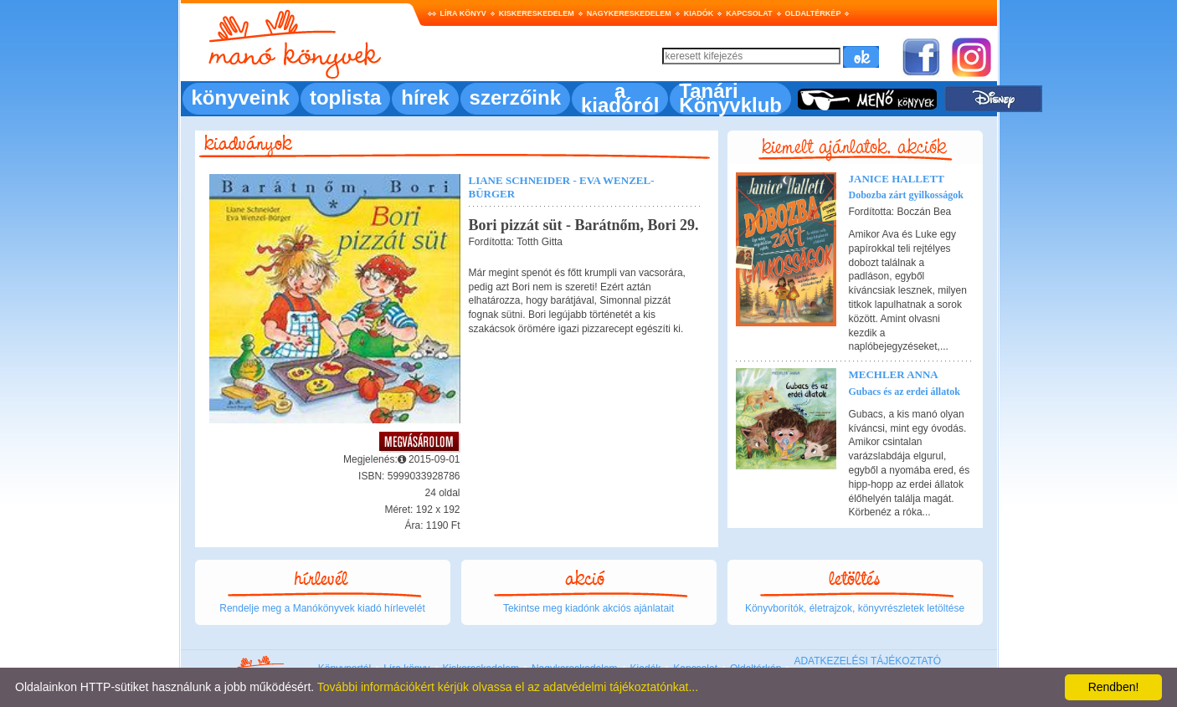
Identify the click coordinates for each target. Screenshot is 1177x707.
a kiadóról (620, 97)
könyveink (241, 97)
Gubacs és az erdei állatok (904, 391)
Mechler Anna (893, 374)
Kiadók (699, 13)
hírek (425, 97)
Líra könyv (463, 13)
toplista (345, 97)
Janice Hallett (897, 178)
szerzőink (515, 97)
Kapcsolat (749, 13)
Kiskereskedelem (536, 13)
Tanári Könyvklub (730, 97)
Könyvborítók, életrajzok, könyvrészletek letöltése (854, 608)
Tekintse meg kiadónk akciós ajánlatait (588, 608)
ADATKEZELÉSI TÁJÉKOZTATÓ (867, 661)
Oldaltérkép (813, 13)
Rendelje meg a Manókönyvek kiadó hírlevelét (321, 608)
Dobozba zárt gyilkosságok (906, 195)
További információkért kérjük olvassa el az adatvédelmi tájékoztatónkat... (507, 687)
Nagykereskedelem (629, 13)
